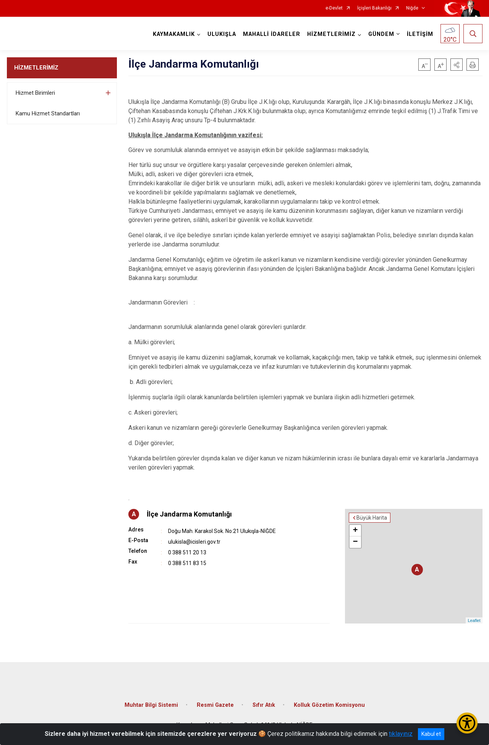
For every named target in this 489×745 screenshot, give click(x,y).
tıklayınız (401, 733)
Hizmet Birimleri (35, 92)
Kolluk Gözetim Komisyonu (329, 705)
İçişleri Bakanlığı (374, 8)
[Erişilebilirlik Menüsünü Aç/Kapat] (467, 723)
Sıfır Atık (264, 705)
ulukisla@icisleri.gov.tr (194, 542)
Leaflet (474, 620)
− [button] (355, 542)
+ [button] (355, 530)
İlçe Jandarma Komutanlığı (189, 514)
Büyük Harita (371, 518)
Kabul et (431, 734)
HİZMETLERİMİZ (36, 67)
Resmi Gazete (215, 705)
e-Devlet (334, 8)
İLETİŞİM (420, 34)
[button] (456, 64)
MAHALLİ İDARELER (271, 34)
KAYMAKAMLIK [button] (174, 34)
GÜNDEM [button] (381, 34)
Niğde (412, 8)
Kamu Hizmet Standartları (48, 113)
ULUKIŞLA (221, 34)
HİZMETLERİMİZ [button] (331, 34)
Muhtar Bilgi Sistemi (151, 705)
